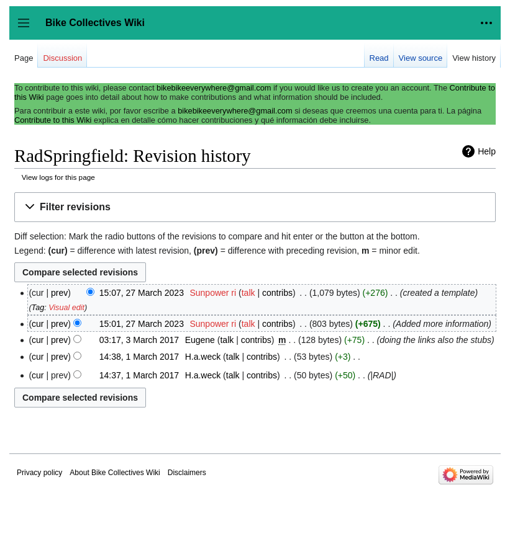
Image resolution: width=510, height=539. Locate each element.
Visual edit (66, 307)
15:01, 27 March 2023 (141, 324)
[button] (255, 207)
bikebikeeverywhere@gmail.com (214, 87)
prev (59, 293)
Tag (38, 307)
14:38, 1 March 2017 (139, 357)
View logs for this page (58, 177)
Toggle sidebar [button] (27, 29)
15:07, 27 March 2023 (141, 293)
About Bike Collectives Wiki (115, 472)
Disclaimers (187, 472)
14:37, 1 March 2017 (139, 375)
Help (487, 151)
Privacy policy (39, 472)
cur (37, 324)
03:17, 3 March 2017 (139, 340)
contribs (277, 293)
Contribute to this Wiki (52, 120)
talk (248, 293)
